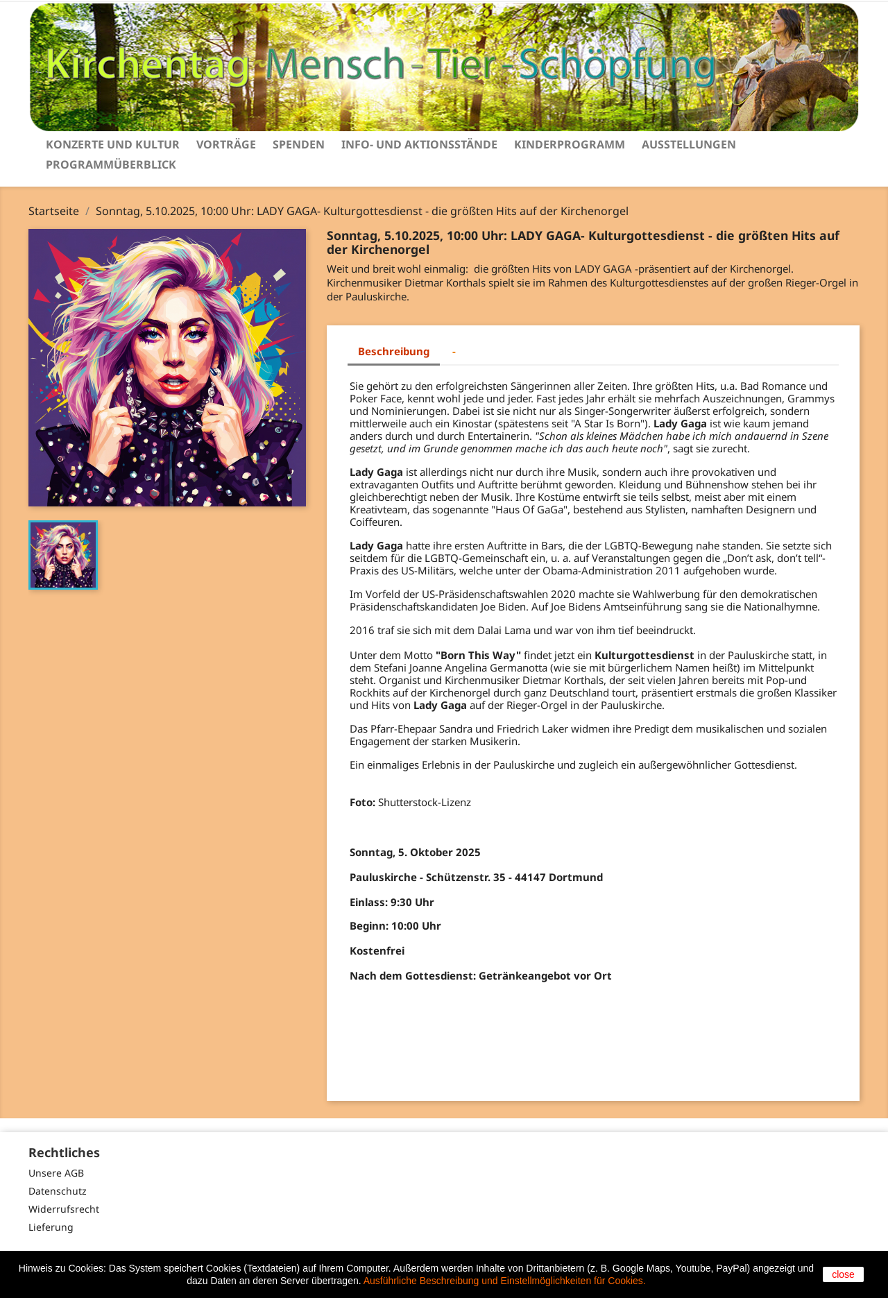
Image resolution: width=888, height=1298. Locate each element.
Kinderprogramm (569, 144)
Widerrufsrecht (63, 1208)
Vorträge (226, 144)
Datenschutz (57, 1190)
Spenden (299, 144)
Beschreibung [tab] (393, 351)
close (843, 1274)
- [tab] (454, 351)
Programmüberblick (111, 164)
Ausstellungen (689, 144)
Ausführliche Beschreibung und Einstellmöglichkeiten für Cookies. (505, 1280)
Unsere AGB (56, 1172)
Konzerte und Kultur (113, 144)
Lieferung (51, 1226)
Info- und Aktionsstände (419, 144)
